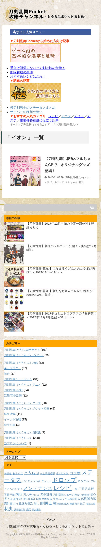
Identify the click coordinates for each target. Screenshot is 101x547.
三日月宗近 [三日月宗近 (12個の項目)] (86, 488)
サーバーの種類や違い (26, 112)
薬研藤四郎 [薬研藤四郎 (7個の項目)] (19, 509)
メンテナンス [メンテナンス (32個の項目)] (37, 488)
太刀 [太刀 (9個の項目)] (52, 498)
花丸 (81, 182)
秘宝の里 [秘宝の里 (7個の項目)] (90, 503)
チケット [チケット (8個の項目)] (46, 481)
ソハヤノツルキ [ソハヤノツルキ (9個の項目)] (31, 481)
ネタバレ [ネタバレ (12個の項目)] (84, 481)
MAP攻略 (10, 414)
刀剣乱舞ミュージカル (18, 379)
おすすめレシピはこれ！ (28, 76)
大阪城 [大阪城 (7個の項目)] (45, 499)
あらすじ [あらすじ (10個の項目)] (18, 473)
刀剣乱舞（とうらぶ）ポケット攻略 (26, 408)
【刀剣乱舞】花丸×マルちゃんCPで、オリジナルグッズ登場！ (67, 165)
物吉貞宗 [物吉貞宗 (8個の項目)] (74, 503)
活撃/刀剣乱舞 (13, 395)
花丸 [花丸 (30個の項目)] (8, 508)
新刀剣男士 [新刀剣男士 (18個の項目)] (43, 503)
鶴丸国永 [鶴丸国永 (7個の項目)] (36, 509)
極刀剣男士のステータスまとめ (32, 107)
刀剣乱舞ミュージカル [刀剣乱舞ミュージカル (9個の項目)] (66, 494)
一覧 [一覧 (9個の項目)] (75, 489)
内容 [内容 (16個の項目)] (18, 494)
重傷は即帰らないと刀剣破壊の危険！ (37, 68)
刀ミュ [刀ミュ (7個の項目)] (36, 495)
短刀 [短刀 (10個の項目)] (82, 503)
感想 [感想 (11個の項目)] (84, 498)
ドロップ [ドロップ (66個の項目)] (64, 480)
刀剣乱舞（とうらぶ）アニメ (22, 384)
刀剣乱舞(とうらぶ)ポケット (22, 349)
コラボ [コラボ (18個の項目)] (75, 473)
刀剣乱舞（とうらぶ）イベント (24, 355)
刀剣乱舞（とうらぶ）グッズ (22, 403)
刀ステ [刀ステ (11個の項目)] (27, 494)
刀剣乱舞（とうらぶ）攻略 (21, 362)
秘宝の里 (9, 425)
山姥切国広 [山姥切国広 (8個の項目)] (74, 498)
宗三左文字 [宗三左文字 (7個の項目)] (61, 499)
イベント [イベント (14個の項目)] (62, 473)
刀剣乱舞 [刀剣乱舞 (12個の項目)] (46, 494)
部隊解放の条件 (21, 72)
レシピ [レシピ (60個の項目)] (62, 488)
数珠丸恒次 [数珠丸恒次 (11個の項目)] (26, 503)
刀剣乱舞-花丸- (73, 177)
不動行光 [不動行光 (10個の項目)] (9, 494)
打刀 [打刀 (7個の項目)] (15, 503)
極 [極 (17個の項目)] (55, 503)
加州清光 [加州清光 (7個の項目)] (17, 499)
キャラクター (12, 368)
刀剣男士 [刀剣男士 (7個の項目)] (85, 495)
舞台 (7, 373)
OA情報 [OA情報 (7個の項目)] (8, 473)
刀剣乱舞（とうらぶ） (18, 437)
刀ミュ (79, 116)
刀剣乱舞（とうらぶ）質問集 (22, 432)
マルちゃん (71, 182)
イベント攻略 (12, 419)
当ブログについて (15, 443)
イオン (85, 177)
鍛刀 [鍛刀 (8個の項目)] (28, 509)
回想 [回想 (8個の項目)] (38, 498)
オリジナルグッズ (54, 182)
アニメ (66, 116)
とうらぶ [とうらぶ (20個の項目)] (31, 473)
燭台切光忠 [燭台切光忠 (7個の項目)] (63, 503)
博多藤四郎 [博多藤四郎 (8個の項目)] (29, 498)
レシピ (53, 116)
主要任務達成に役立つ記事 (39, 120)
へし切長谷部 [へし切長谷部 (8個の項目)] (47, 473)
